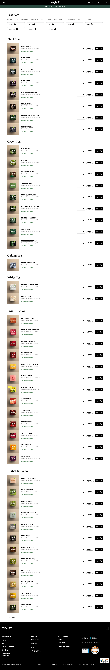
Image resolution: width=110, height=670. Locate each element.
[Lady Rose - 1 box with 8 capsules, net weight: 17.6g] (13, 83)
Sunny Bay (25, 229)
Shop (59, 639)
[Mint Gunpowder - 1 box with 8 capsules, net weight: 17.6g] (13, 197)
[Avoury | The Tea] (7, 629)
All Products (12, 19)
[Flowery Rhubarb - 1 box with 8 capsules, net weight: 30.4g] (13, 355)
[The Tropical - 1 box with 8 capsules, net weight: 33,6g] (13, 447)
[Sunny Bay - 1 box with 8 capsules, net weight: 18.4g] (13, 231)
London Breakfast (29, 92)
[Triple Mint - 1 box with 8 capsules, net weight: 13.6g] (13, 607)
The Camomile (27, 593)
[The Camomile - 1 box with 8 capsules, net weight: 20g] (13, 595)
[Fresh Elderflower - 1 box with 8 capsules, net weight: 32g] (13, 366)
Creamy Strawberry (30, 341)
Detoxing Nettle (28, 513)
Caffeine (71, 24)
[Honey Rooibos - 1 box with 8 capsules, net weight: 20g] (13, 549)
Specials (34, 19)
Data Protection (53, 664)
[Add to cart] (97, 48)
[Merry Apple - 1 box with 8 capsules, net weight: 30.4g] (13, 424)
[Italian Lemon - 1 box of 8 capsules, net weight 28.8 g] (13, 389)
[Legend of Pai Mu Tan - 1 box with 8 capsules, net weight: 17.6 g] (13, 287)
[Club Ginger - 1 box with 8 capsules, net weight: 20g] (13, 503)
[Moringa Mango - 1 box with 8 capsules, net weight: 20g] (13, 561)
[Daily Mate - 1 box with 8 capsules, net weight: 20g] (13, 151)
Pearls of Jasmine (28, 218)
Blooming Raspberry (30, 330)
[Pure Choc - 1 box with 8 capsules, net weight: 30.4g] (13, 572)
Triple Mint (26, 605)
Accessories (59, 19)
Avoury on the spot (8, 647)
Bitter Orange (27, 318)
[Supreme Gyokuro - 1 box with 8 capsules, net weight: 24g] (13, 243)
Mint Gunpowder (28, 195)
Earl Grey (25, 58)
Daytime (32, 24)
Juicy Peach (26, 399)
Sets (80, 19)
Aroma (51, 24)
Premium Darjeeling (30, 115)
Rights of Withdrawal (83, 664)
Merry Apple (26, 422)
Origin (90, 24)
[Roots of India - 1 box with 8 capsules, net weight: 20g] (13, 584)
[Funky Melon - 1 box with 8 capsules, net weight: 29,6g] (13, 378)
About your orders (64, 646)
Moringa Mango (28, 559)
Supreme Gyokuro (29, 241)
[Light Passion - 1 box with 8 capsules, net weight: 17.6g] (13, 298)
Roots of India (27, 582)
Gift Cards (71, 19)
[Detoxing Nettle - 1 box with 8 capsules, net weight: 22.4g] (13, 515)
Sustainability (90, 19)
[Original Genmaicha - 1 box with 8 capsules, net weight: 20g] (13, 208)
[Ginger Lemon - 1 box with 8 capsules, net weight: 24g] (13, 162)
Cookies (93, 664)
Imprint (39, 664)
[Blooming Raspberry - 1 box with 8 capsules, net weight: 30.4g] (13, 332)
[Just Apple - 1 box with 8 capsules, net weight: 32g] (13, 412)
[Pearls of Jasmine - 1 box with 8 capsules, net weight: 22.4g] (13, 220)
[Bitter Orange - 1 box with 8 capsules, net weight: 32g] (13, 320)
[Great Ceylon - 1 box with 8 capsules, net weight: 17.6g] (13, 71)
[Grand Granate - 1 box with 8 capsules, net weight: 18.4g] (13, 174)
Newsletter (5, 650)
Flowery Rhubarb (29, 353)
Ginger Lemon (27, 160)
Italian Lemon (27, 387)
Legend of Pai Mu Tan (30, 285)
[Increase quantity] (83, 48)
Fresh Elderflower (29, 364)
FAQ (3, 643)
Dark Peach (26, 46)
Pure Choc (25, 570)
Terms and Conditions (68, 664)
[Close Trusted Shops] (107, 664)
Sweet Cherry (27, 433)
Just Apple (25, 410)
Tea (42, 19)
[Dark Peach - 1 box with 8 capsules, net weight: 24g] (13, 48)
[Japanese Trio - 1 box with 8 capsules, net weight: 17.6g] (13, 185)
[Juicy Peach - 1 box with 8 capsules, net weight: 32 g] (13, 401)
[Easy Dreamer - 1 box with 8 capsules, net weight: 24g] (13, 526)
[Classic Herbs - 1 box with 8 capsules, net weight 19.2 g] (13, 492)
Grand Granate (27, 172)
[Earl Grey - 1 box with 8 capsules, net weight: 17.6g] (13, 60)
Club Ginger (26, 501)
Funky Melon (26, 376)
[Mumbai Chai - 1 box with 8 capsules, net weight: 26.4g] (13, 106)
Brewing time (13, 29)
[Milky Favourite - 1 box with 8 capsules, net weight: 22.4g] (13, 265)
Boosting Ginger (28, 478)
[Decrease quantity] (78, 48)
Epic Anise (25, 536)
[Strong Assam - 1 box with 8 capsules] (13, 129)
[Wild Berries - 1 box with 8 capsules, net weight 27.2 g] (13, 458)
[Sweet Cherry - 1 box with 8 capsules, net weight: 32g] (13, 435)
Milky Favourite (28, 263)
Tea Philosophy (7, 637)
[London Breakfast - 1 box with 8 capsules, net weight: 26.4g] (13, 94)
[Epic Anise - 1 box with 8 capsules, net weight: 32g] (13, 538)
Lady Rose (25, 81)
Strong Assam (27, 127)
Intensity (12, 24)
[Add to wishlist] (101, 48)
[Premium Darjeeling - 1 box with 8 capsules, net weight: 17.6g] (13, 117)
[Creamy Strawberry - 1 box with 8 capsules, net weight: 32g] (13, 343)
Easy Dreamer (27, 524)
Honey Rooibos (27, 547)
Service (4, 640)
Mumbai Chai (26, 104)
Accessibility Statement (6, 654)
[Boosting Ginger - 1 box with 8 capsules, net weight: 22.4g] (13, 480)
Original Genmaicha (30, 206)
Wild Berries (26, 456)
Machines (24, 19)
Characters (32, 29)
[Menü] (108, 659)
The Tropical (27, 445)
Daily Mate (25, 149)
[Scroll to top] (107, 628)
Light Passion (27, 296)
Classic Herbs (27, 490)
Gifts (49, 19)
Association (52, 29)
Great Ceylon (27, 69)
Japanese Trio (27, 183)
